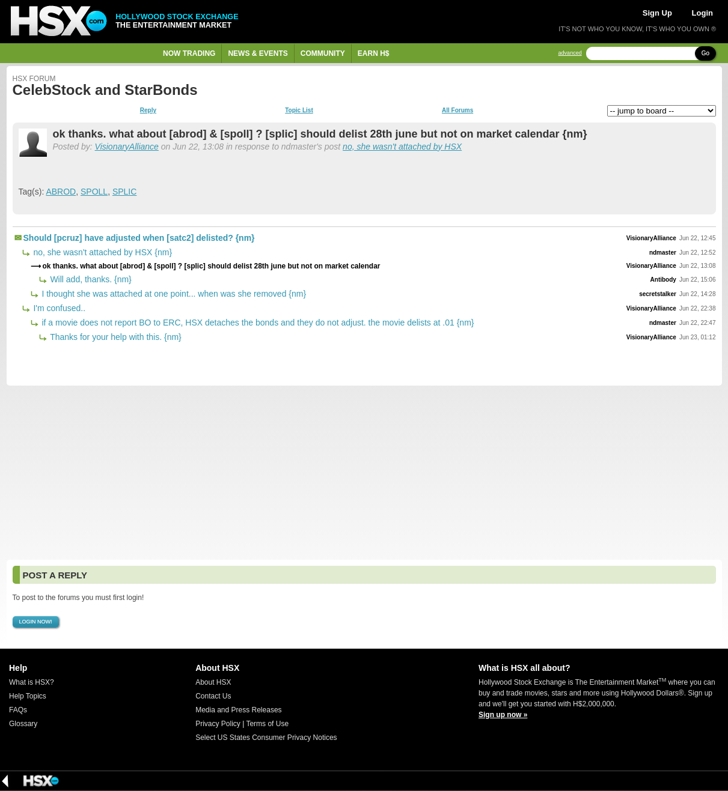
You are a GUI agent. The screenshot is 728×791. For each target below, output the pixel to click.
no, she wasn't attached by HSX (402, 146)
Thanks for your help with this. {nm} (115, 337)
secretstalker (657, 294)
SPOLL (94, 191)
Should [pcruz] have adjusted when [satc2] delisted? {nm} (139, 238)
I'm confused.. (58, 308)
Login (702, 12)
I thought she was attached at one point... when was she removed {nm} (173, 294)
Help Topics (27, 696)
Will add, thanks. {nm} (90, 279)
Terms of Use (267, 724)
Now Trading (189, 53)
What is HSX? (31, 682)
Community (323, 53)
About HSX (213, 682)
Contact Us (213, 696)
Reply (148, 111)
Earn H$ (374, 53)
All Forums (457, 111)
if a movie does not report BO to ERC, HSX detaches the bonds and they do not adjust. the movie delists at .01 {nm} (257, 322)
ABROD (61, 191)
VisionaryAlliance (127, 146)
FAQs (18, 710)
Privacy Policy (217, 724)
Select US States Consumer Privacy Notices (266, 737)
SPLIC (124, 191)
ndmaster (662, 252)
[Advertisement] (364, 473)
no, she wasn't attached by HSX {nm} (102, 252)
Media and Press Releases (238, 710)
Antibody (663, 279)
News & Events (257, 53)
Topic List (299, 111)
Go (705, 53)
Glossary (23, 724)
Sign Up (657, 12)
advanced (570, 53)
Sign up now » (503, 715)
